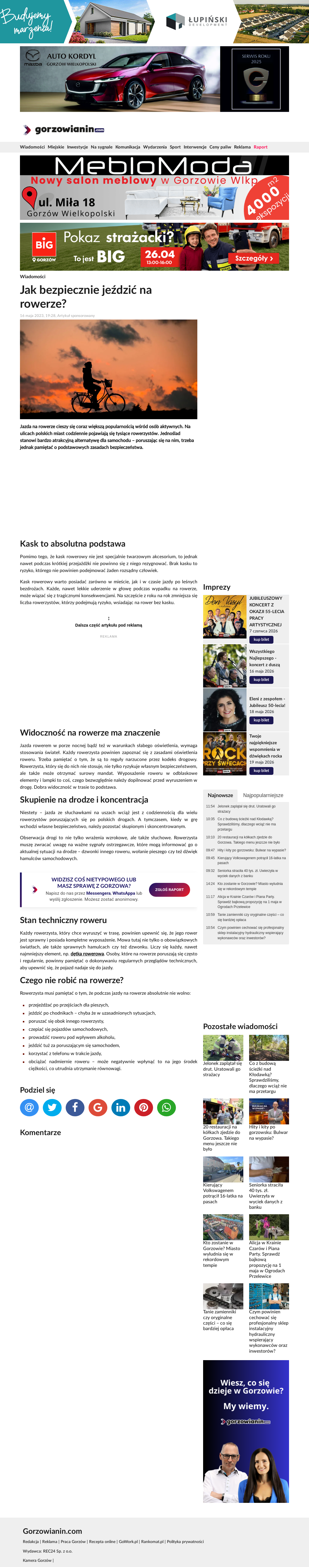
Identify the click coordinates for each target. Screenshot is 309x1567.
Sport (175, 147)
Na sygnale (102, 147)
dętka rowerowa (87, 954)
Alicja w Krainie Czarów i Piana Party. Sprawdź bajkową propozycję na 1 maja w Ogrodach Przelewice (250, 902)
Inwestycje (77, 147)
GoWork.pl (128, 1542)
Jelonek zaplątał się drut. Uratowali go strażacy (246, 809)
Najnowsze (220, 795)
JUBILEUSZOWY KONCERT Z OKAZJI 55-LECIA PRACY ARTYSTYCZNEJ (266, 611)
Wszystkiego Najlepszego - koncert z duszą (264, 658)
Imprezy (217, 587)
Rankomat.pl (152, 1542)
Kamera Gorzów (37, 1561)
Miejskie (56, 147)
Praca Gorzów (73, 1542)
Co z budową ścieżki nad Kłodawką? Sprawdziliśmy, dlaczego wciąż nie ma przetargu (247, 824)
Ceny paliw (220, 147)
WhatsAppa (124, 893)
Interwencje (195, 147)
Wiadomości (32, 147)
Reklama (242, 147)
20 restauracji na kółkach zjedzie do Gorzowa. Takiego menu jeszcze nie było (249, 839)
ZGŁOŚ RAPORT (169, 889)
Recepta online (102, 1542)
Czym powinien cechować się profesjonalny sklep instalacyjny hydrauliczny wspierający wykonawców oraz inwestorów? (251, 933)
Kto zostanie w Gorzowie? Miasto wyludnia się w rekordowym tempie (250, 886)
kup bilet (261, 640)
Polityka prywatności (185, 1542)
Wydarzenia (155, 147)
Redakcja (31, 1542)
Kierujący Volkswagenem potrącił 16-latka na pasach (252, 860)
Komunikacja (127, 147)
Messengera (98, 893)
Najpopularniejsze (263, 795)
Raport (261, 147)
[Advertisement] (108, 496)
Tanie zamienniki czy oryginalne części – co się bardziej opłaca (251, 917)
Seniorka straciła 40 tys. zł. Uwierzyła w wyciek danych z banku (248, 873)
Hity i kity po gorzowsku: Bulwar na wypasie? (252, 850)
